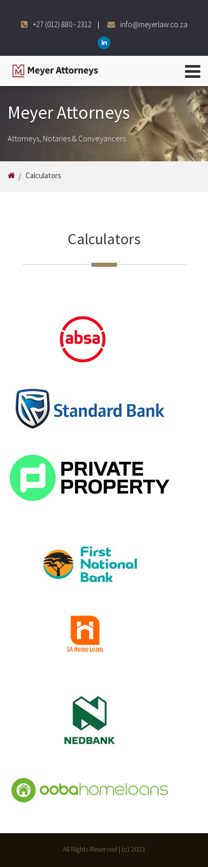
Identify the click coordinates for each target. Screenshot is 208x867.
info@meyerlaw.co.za (154, 24)
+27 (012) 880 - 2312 (62, 24)
